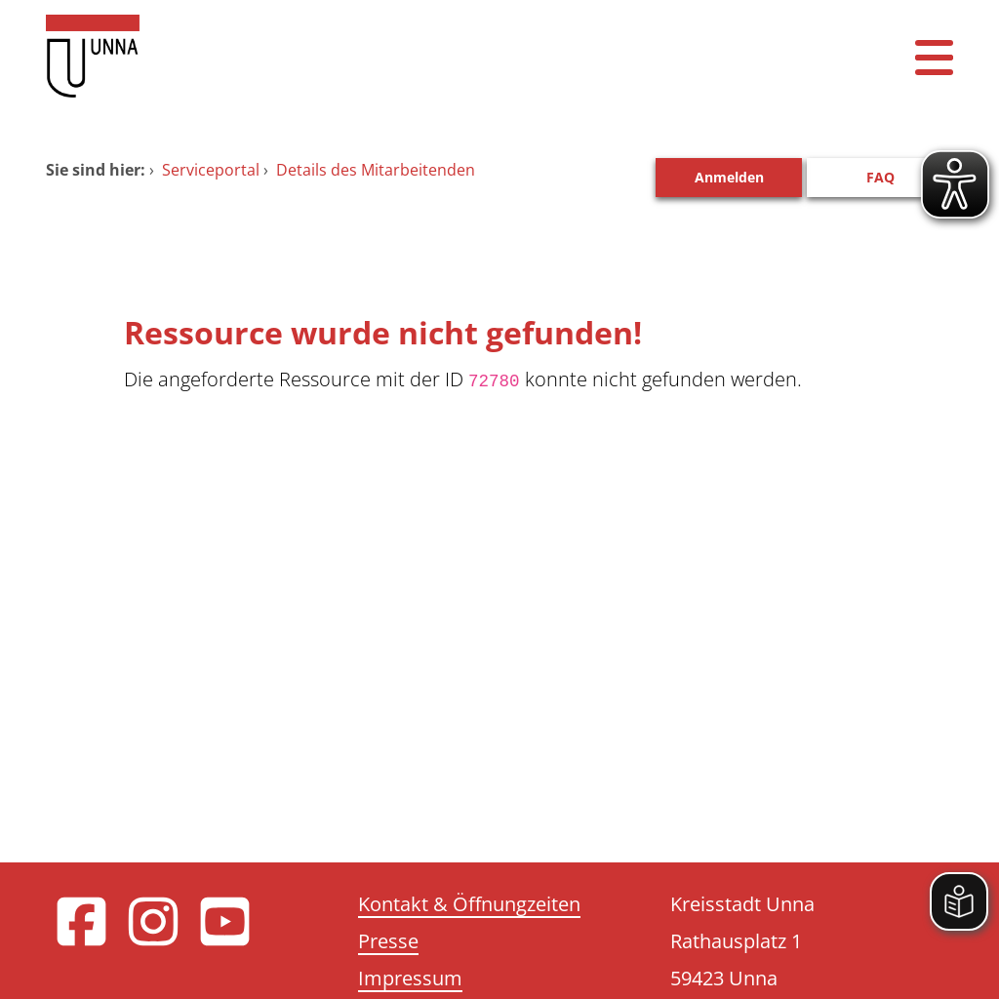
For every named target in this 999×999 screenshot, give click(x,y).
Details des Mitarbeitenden (375, 169)
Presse (388, 941)
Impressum (410, 978)
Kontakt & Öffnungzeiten (469, 904)
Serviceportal (211, 169)
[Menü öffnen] (934, 56)
